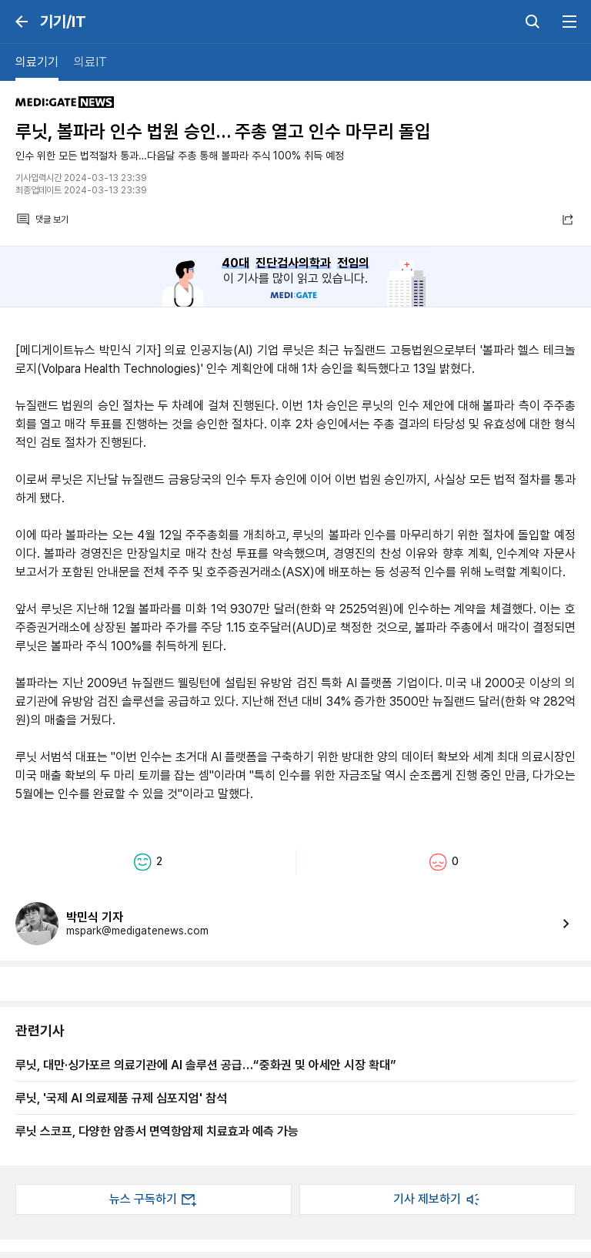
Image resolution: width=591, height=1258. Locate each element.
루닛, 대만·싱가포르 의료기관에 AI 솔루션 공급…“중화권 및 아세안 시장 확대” (205, 1065)
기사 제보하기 (437, 1199)
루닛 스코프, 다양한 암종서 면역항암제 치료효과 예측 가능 (157, 1131)
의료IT (90, 62)
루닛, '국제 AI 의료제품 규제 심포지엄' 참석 (121, 1098)
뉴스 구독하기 (154, 1199)
